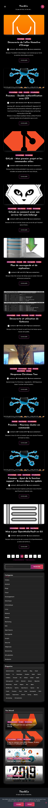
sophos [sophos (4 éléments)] (8, 694)
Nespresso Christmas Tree (24, 374)
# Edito (7, 580)
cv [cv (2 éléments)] (13, 674)
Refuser (30, 804)
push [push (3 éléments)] (20, 691)
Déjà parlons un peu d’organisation (19, 761)
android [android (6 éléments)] (19, 670)
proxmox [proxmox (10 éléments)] (14, 691)
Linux (20, 92)
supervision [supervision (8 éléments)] (15, 694)
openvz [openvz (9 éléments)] (32, 687)
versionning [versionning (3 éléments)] (9, 698)
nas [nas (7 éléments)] (27, 684)
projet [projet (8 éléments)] (7, 691)
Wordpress (8, 659)
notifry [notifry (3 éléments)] (17, 687)
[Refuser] (46, 803)
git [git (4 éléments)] (20, 677)
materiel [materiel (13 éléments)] (23, 681)
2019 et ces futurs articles (16, 778)
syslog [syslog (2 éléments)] (29, 694)
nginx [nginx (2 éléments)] (32, 684)
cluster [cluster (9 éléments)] (8, 674)
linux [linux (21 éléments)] (17, 681)
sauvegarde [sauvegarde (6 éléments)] (33, 691)
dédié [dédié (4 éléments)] (33, 674)
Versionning (28, 155)
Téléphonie (8, 647)
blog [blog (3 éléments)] (31, 670)
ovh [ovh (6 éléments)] (38, 687)
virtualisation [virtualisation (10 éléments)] (18, 698)
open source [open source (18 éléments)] (24, 687)
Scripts (29, 208)
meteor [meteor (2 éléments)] (30, 681)
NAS (24, 262)
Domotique (21, 39)
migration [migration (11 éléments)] (37, 681)
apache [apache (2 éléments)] (25, 670)
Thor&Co (23, 6)
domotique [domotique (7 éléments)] (19, 674)
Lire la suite (24, 60)
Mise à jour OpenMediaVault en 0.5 (24, 532)
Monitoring (25, 315)
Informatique (13, 92)
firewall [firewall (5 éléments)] (15, 677)
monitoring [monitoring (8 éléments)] (8, 684)
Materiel (28, 39)
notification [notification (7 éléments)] (9, 687)
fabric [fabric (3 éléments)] (39, 674)
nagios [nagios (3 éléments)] (21, 684)
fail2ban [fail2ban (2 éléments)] (8, 677)
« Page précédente (18, 559)
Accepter (18, 804)
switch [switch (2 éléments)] (23, 694)
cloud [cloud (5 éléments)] (36, 670)
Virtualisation (35, 92)
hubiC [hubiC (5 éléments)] (37, 677)
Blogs (6, 588)
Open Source (21, 208)
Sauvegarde (31, 262)
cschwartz (11, 49)
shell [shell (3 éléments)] (40, 691)
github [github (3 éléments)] (26, 677)
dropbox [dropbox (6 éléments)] (27, 674)
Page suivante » (30, 559)
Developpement (9, 596)
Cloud (6, 592)
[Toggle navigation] (5, 7)
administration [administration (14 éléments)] (10, 670)
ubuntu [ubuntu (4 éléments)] (36, 694)
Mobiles (7, 617)
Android (7, 584)
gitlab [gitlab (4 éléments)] (31, 677)
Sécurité (26, 92)
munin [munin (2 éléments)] (15, 684)
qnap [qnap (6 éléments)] (25, 691)
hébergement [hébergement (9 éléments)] (9, 681)
